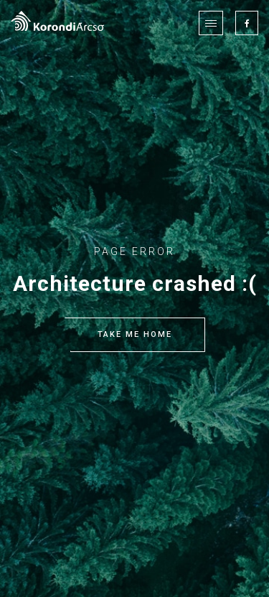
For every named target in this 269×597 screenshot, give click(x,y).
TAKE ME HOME (135, 335)
